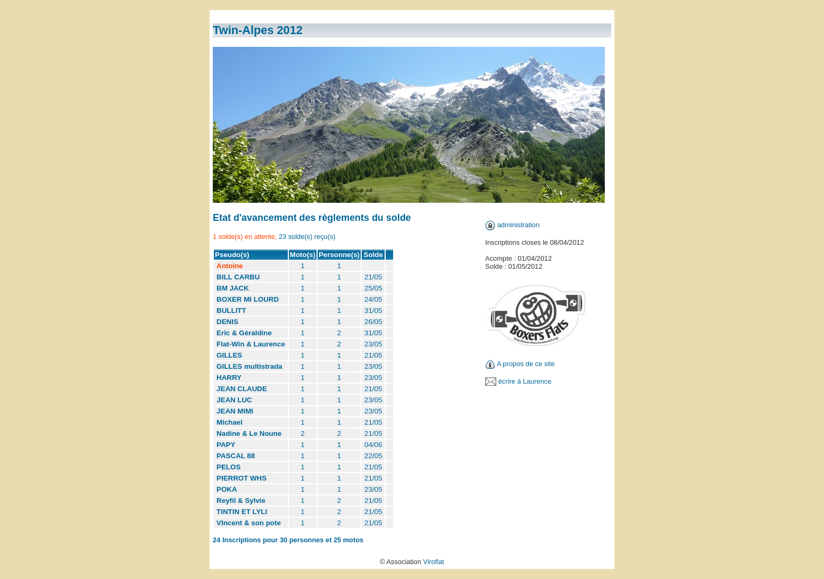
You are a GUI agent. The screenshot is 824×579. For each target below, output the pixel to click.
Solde (373, 255)
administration (518, 225)
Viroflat (433, 562)
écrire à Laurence (525, 381)
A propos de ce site (526, 364)
